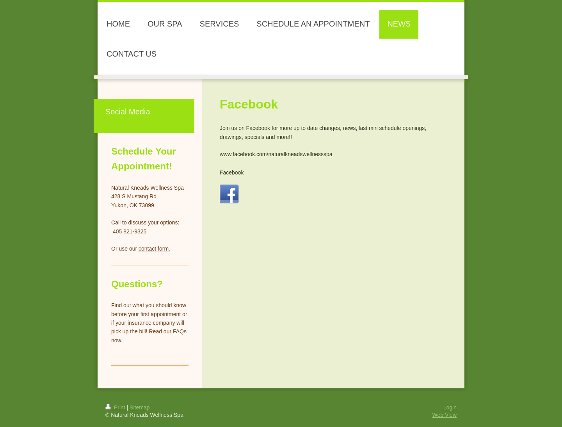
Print (116, 407)
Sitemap (139, 407)
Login (450, 407)
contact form (154, 249)
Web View (444, 415)
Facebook (232, 172)
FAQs (180, 331)
